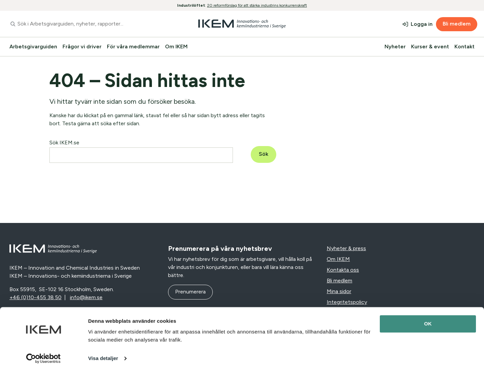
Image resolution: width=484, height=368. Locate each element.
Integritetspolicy (347, 302)
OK (428, 320)
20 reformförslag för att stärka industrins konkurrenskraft (257, 5)
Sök (263, 154)
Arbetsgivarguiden (33, 46)
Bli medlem (457, 23)
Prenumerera (190, 291)
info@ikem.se (86, 297)
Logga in (422, 24)
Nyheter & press (346, 248)
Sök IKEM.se (64, 142)
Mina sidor (339, 291)
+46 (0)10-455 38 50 (35, 297)
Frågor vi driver (82, 46)
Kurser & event (430, 46)
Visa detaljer (103, 355)
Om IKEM (176, 46)
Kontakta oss (343, 270)
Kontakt (464, 46)
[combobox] (85, 24)
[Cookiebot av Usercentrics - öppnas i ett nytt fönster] (43, 355)
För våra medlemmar (133, 46)
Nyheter (395, 46)
